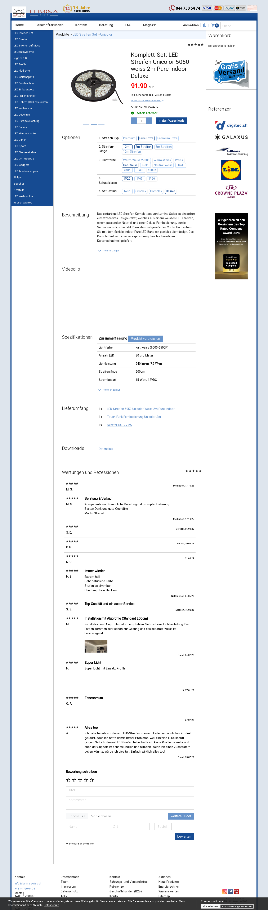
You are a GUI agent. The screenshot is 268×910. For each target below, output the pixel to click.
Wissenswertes (23, 202)
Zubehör (19, 183)
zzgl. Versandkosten (160, 94)
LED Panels (20, 127)
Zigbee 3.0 (20, 58)
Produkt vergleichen (145, 339)
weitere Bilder (181, 800)
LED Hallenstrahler (24, 95)
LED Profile (20, 64)
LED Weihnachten (24, 196)
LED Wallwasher (23, 108)
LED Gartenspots (24, 77)
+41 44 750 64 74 (25, 872)
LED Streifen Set (23, 33)
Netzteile (19, 190)
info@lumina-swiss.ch (28, 867)
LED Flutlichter (22, 70)
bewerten (184, 820)
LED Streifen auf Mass (27, 45)
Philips (18, 177)
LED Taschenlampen (26, 171)
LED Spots (20, 146)
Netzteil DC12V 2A (119, 425)
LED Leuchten (22, 114)
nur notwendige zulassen (237, 906)
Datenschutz (51, 905)
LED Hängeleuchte (25, 133)
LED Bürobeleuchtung (27, 120)
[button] (148, 100)
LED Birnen (20, 139)
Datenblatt (106, 449)
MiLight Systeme (24, 51)
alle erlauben (210, 906)
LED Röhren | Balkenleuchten (31, 102)
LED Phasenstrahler (25, 152)
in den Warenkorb (171, 121)
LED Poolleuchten (24, 83)
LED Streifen (21, 39)
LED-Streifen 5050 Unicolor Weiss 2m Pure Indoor (141, 409)
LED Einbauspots (24, 89)
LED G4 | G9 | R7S (24, 158)
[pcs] (141, 120)
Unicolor (106, 34)
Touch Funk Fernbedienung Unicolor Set (134, 417)
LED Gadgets (21, 164)
